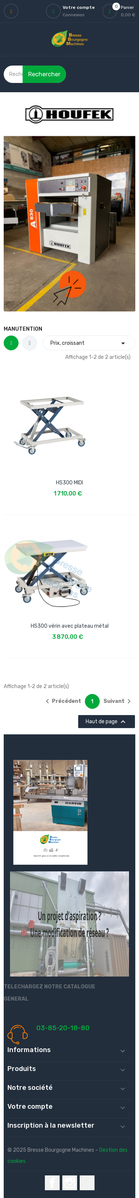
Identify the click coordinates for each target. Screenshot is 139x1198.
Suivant (118, 701)
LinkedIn (87, 1182)
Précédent (62, 701)
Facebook (52, 1182)
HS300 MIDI (69, 483)
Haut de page (107, 721)
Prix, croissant (89, 343)
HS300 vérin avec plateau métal (70, 626)
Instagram (69, 1182)
